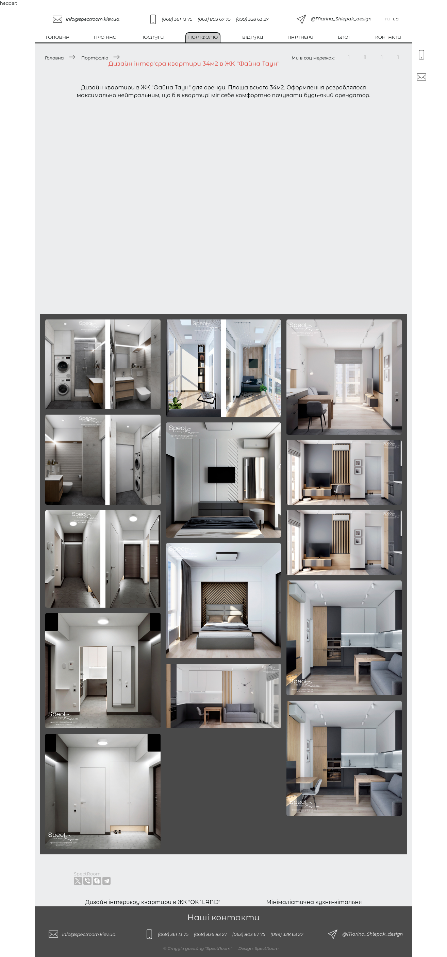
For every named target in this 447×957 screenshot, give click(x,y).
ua (396, 18)
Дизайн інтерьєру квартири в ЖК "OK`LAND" (152, 902)
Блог (344, 37)
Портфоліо (203, 37)
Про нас (105, 37)
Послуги (152, 37)
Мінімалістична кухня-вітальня (314, 902)
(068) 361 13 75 (177, 19)
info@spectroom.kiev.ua (93, 19)
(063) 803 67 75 (214, 19)
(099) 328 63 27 (252, 19)
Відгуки (252, 37)
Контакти (388, 37)
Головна (57, 37)
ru (387, 18)
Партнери (300, 37)
